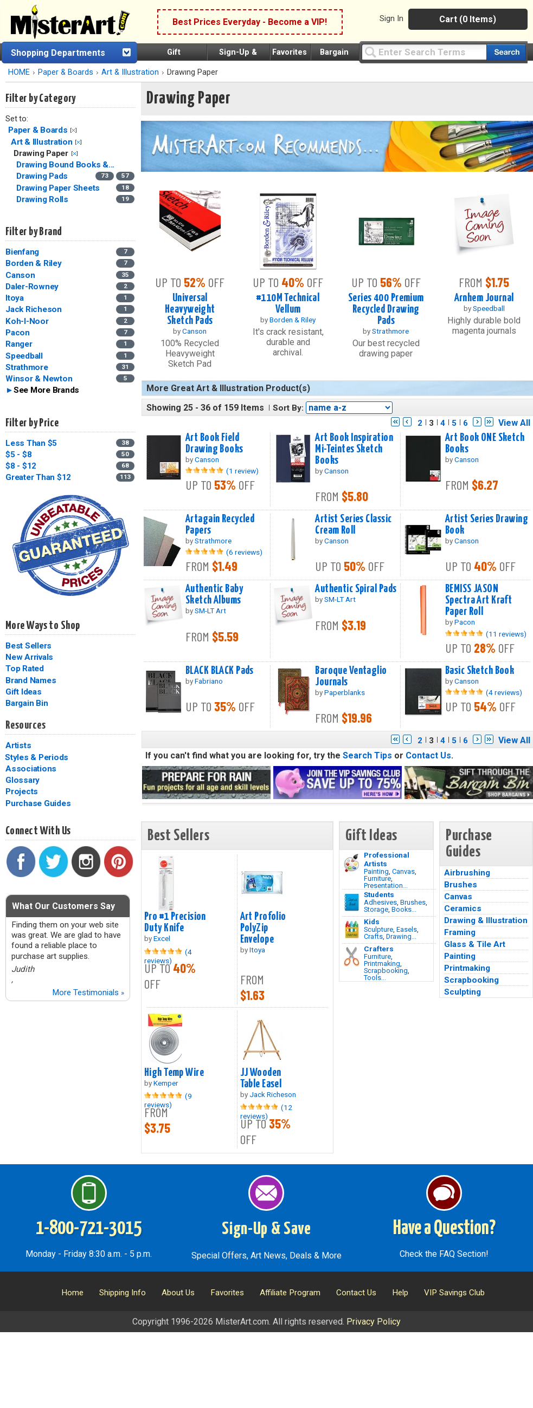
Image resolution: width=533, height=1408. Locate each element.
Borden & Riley (33, 263)
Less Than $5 (31, 443)
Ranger (19, 344)
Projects (21, 791)
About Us (178, 1292)
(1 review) (242, 470)
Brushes (413, 902)
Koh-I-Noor (27, 321)
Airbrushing (467, 873)
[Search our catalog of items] (506, 52)
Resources (25, 725)
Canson (20, 275)
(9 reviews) (168, 1100)
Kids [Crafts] (372, 921)
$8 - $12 (20, 466)
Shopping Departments (58, 53)
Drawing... (401, 936)
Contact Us (428, 755)
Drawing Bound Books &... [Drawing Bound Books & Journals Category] (66, 165)
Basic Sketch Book (479, 670)
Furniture (377, 878)
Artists (18, 745)
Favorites (289, 52)
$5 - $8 (18, 454)
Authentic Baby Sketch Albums (214, 594)
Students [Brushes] (379, 894)
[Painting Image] (351, 863)
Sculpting (462, 992)
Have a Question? (444, 1228)
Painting (376, 871)
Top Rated (24, 668)
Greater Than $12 (38, 477)
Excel (161, 938)
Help (400, 1292)
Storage (376, 909)
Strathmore (26, 367)
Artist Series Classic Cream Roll (353, 525)
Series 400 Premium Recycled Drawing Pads (386, 309)
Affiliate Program (290, 1292)
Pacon (17, 333)
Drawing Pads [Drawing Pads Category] (43, 176)
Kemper (165, 1083)
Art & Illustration (130, 72)
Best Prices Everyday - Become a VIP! (249, 22)
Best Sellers (28, 646)
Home (72, 1292)
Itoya (14, 298)
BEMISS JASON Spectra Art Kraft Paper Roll (478, 600)
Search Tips (367, 755)
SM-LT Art (210, 610)
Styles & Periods (36, 757)
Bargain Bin (26, 703)
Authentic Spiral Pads (355, 588)
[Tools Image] (351, 956)
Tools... (375, 978)
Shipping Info (122, 1292)
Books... (403, 909)
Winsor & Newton (38, 379)
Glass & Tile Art (474, 944)
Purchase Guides (37, 803)
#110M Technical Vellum (287, 304)
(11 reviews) (506, 634)
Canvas (403, 871)
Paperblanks (344, 692)
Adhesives (380, 902)
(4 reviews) (504, 692)
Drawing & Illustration (486, 920)
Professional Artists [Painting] (386, 859)
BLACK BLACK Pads (219, 670)
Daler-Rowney (32, 286)
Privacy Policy (373, 1321)
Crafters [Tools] (379, 948)
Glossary (22, 780)
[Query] (424, 52)
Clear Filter (73, 130)
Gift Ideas (23, 692)
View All (514, 423)
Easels (406, 929)
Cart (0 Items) (467, 19)
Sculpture (378, 929)
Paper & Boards (65, 72)
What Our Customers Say (63, 906)
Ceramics (462, 908)
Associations (30, 769)
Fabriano (209, 681)
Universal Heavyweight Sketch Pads (190, 309)
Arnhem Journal (484, 298)
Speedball (24, 356)
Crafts (373, 936)
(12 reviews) (266, 1111)
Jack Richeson (33, 309)
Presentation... (386, 885)
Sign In (391, 18)
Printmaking (382, 963)
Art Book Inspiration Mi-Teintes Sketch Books (354, 449)
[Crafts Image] (351, 929)
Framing (460, 932)
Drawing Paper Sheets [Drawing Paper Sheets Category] (59, 188)
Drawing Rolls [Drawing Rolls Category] (43, 199)
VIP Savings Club (454, 1292)
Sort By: (288, 408)
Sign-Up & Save (266, 1229)
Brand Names (30, 680)
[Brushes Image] (351, 902)
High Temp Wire (174, 1072)
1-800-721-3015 (89, 1228)
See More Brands (46, 390)
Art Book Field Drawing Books (214, 443)
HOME (19, 72)
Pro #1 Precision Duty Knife (175, 922)
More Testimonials (88, 992)
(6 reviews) (244, 552)
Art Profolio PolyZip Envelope (263, 928)
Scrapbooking (386, 970)
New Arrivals (29, 657)
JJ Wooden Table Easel (261, 1078)
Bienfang (22, 252)
